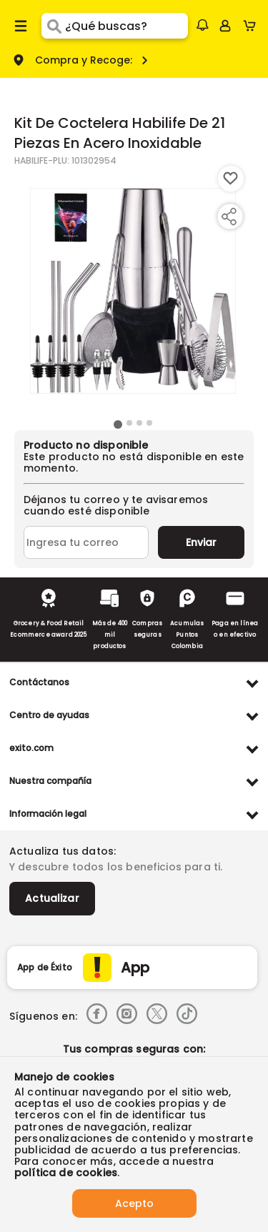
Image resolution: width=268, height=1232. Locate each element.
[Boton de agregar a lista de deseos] (231, 179)
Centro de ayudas (49, 715)
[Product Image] (133, 291)
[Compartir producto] (228, 216)
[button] (202, 25)
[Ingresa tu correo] (86, 542)
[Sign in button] (225, 25)
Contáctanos (39, 682)
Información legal (47, 814)
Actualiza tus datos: (62, 851)
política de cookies (65, 1173)
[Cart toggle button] (252, 25)
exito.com (31, 748)
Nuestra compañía (50, 781)
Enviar (201, 542)
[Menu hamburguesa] (21, 25)
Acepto (134, 1203)
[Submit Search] (53, 26)
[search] (126, 26)
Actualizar (52, 898)
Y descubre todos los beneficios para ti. (115, 867)
